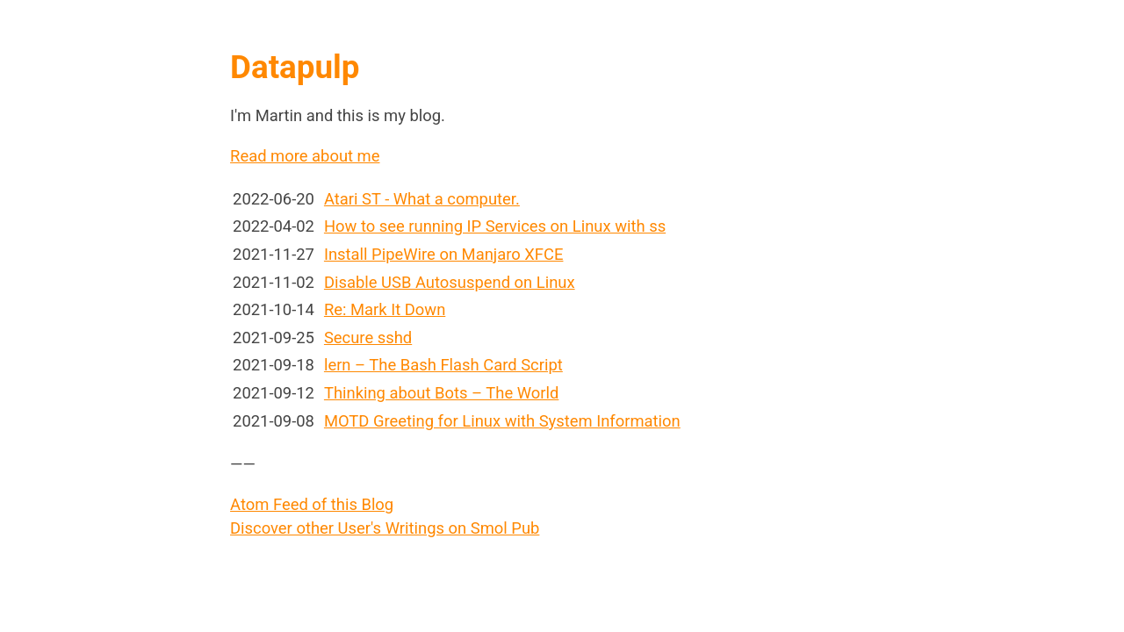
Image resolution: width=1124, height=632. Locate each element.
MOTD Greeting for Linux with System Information (502, 421)
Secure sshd (368, 337)
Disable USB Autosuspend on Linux (449, 282)
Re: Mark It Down (384, 309)
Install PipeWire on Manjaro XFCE (444, 254)
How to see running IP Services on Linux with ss (495, 226)
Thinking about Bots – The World (441, 393)
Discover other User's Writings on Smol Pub (384, 528)
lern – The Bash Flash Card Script (443, 365)
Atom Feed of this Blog (311, 504)
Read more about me (304, 156)
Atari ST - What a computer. (422, 199)
